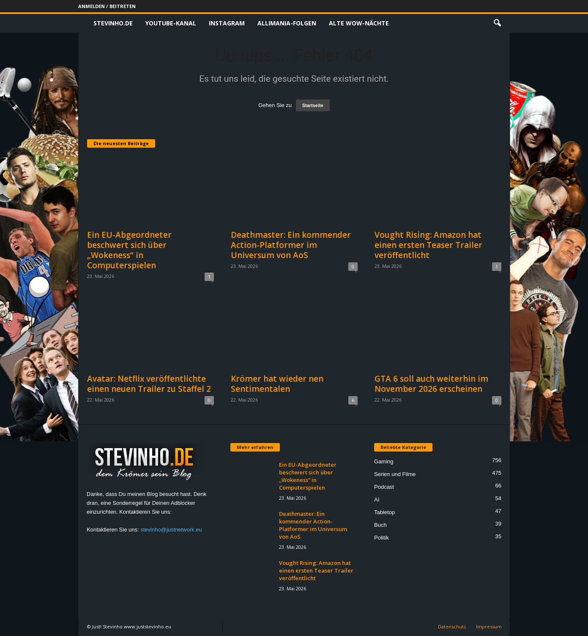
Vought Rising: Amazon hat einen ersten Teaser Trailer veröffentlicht (428, 245)
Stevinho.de (113, 23)
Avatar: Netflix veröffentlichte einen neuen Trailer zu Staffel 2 (149, 383)
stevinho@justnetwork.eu (171, 529)
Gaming (384, 461)
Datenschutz (452, 626)
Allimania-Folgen (286, 23)
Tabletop (384, 512)
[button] (497, 23)
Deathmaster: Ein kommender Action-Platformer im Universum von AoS (291, 245)
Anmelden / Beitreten (107, 6)
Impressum (489, 626)
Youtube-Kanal (170, 23)
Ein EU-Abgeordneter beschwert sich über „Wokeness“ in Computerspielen (129, 250)
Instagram (227, 23)
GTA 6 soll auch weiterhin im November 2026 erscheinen (431, 383)
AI (376, 499)
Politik (381, 537)
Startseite (312, 105)
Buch (380, 525)
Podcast (384, 487)
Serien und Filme (395, 474)
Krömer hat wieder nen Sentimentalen (277, 383)
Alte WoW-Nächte (359, 23)
